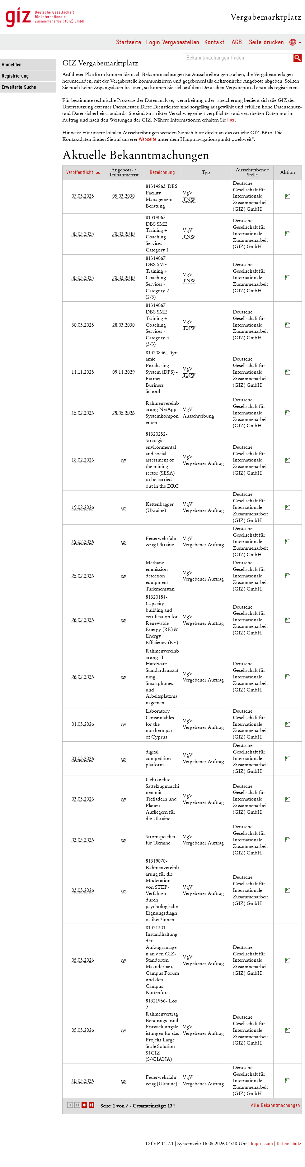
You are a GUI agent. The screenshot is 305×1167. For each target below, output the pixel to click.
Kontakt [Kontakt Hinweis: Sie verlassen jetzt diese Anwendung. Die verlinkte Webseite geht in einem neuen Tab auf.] (214, 42)
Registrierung (15, 76)
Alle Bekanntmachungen (275, 1105)
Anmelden (11, 65)
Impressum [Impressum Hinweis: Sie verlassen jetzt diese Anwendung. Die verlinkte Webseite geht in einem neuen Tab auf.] (262, 1143)
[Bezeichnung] (162, 172)
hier (231, 120)
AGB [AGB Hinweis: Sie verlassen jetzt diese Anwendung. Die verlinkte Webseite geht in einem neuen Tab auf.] (237, 42)
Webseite (147, 139)
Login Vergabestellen (172, 42)
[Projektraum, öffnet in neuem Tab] (287, 197)
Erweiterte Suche (19, 87)
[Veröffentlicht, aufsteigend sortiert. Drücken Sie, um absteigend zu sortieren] (82, 172)
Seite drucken (266, 42)
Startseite (128, 42)
